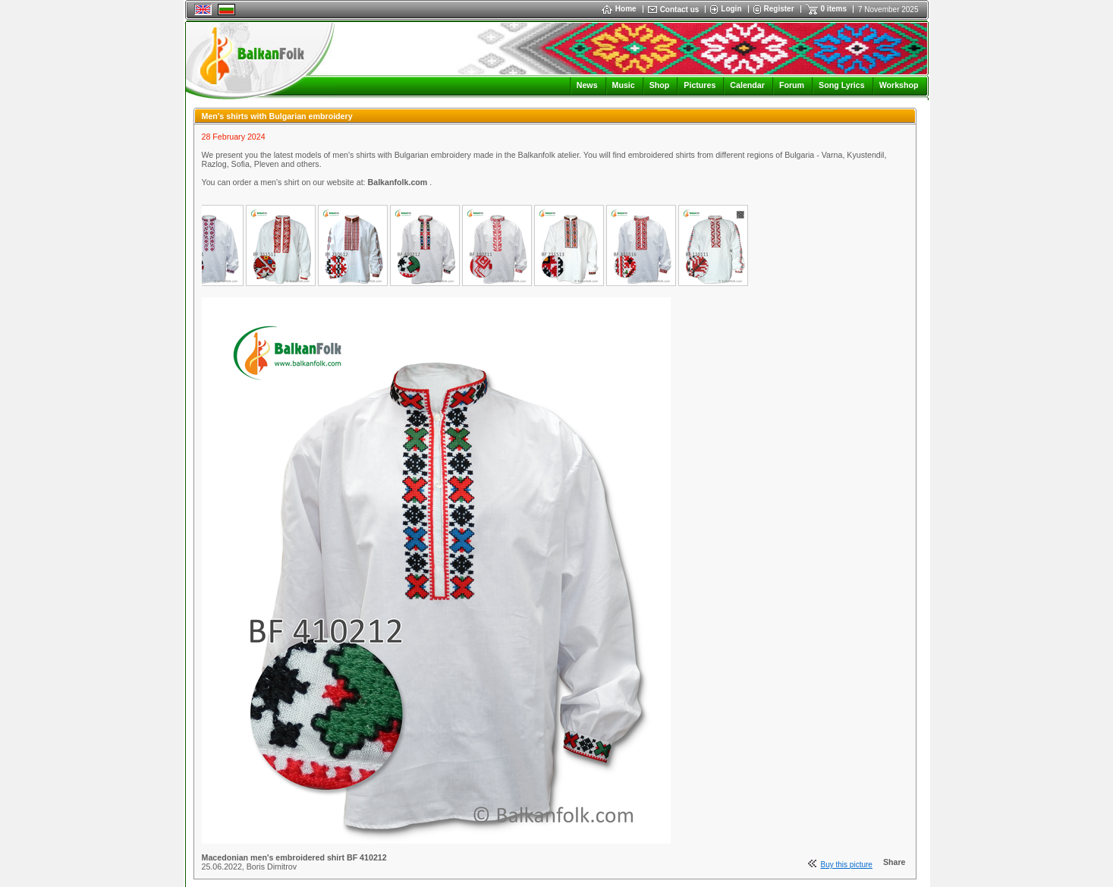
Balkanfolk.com (399, 182)
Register (779, 9)
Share (894, 862)
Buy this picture (846, 864)
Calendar (747, 85)
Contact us (680, 9)
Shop (659, 85)
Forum (791, 85)
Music (623, 85)
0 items (834, 9)
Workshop (899, 85)
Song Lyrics (842, 85)
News (587, 85)
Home (619, 9)
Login (731, 9)
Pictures (699, 85)
